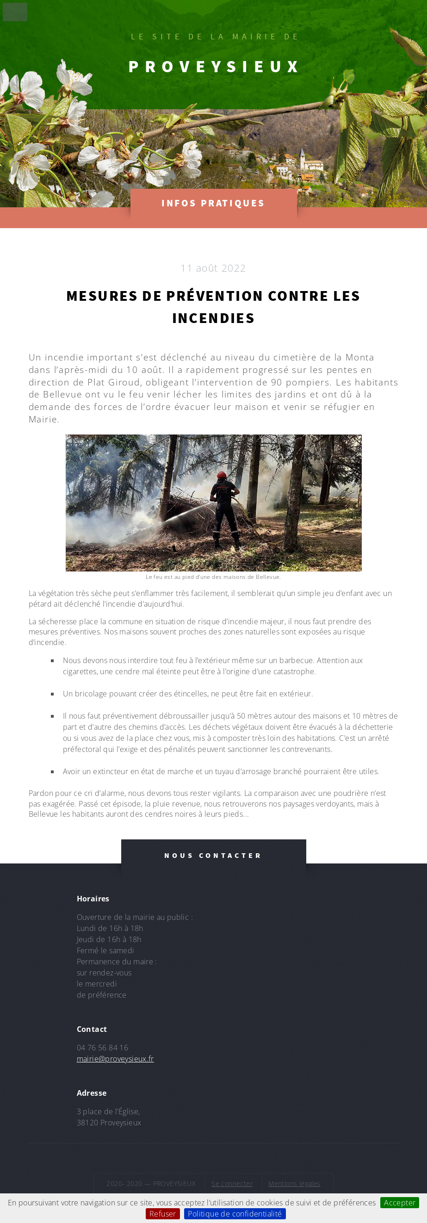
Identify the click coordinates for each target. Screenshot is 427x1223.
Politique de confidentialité (235, 1214)
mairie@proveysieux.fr (115, 1059)
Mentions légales (294, 1183)
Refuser (162, 1214)
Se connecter (232, 1183)
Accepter (399, 1203)
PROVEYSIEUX (216, 66)
